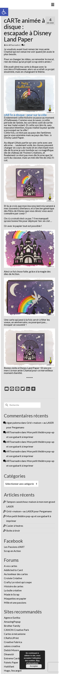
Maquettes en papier (15, 598)
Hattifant (9, 666)
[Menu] (53, 4)
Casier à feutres (14, 525)
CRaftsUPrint (11, 637)
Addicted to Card (13, 569)
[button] (4, 12)
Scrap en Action (12, 550)
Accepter (34, 666)
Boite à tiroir (13, 530)
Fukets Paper (11, 662)
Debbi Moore (11, 650)
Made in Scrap (11, 594)
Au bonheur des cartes (16, 574)
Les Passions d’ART (14, 546)
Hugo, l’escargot (13, 670)
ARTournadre (14, 45)
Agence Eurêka (12, 617)
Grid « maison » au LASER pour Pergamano (29, 511)
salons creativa (12, 646)
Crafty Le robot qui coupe (18, 582)
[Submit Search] (6, 405)
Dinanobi (9, 654)
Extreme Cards (12, 658)
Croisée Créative (13, 578)
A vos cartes (10, 565)
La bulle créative (13, 590)
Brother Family (12, 625)
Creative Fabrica (13, 641)
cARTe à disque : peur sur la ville (25, 115)
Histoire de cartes (13, 586)
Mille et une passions (15, 602)
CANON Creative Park (16, 629)
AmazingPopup (12, 621)
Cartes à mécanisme (14, 633)
